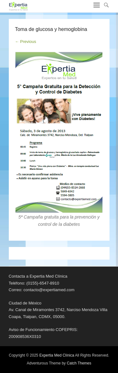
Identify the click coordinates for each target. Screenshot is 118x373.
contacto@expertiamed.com (48, 289)
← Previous (25, 41)
